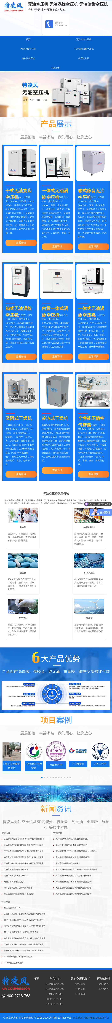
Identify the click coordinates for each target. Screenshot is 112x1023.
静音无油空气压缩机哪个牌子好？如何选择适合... (24, 857)
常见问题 (6, 833)
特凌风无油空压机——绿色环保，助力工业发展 (23, 950)
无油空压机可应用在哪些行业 (16, 876)
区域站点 (104, 984)
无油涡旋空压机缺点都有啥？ (68, 863)
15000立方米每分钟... (13, 908)
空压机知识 (83, 58)
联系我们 (56, 67)
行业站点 (104, 989)
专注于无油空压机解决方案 (47, 10)
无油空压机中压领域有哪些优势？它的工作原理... (24, 845)
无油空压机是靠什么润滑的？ (16, 869)
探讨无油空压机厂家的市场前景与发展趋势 (73, 882)
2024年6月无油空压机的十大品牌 (18, 957)
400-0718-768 (61, 26)
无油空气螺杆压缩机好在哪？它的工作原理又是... (24, 863)
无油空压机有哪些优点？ (14, 882)
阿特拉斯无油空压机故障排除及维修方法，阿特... (76, 851)
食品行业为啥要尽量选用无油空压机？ (72, 845)
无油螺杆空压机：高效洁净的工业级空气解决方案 (24, 914)
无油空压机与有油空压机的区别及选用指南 (73, 888)
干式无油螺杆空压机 (84, 49)
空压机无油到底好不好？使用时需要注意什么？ (23, 851)
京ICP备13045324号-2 (96, 1017)
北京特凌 (78, 1017)
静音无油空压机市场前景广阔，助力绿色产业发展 (24, 938)
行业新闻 (6, 902)
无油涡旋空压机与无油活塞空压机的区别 (73, 857)
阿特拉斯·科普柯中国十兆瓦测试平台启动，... (23, 932)
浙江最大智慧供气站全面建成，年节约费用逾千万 (24, 926)
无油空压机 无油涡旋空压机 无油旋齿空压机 (68, 4)
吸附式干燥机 (18, 418)
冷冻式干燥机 (55, 418)
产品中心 (55, 978)
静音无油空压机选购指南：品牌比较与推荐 (73, 876)
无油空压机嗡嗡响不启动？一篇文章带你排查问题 (76, 869)
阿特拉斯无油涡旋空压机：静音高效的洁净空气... (24, 920)
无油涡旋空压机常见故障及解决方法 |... (72, 839)
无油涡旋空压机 (28, 49)
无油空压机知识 (80, 978)
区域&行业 (103, 978)
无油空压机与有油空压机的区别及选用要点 (73, 894)
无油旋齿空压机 (83, 39)
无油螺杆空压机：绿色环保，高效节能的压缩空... (24, 944)
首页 (28, 39)
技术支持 (57, 833)
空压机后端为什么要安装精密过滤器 (19, 894)
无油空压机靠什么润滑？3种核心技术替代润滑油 (24, 839)
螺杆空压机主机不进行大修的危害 (18, 888)
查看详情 (21, 242)
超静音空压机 (28, 58)
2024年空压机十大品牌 (13, 963)
